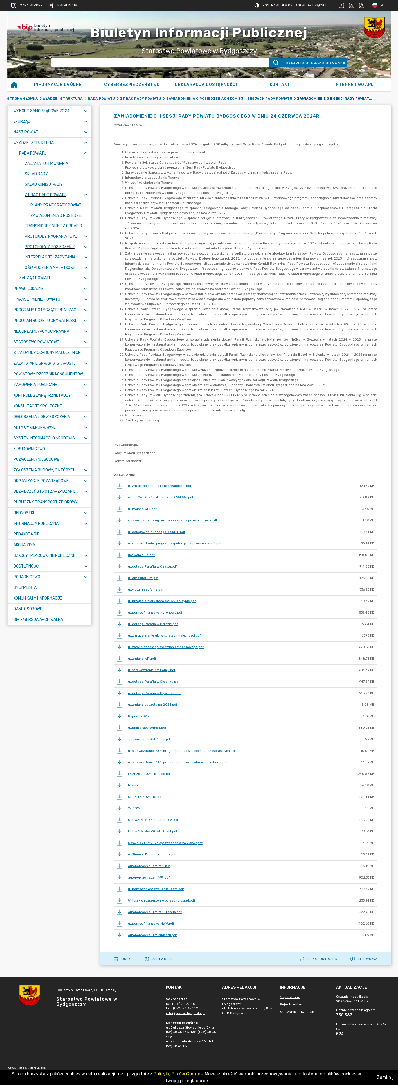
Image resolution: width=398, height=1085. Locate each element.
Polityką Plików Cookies (178, 1074)
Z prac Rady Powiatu (140, 99)
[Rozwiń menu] (86, 110)
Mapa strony (26, 5)
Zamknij (385, 1077)
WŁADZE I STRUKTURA (63, 99)
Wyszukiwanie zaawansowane (315, 63)
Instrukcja (62, 5)
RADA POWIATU (101, 99)
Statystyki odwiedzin (297, 1012)
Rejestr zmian (291, 1004)
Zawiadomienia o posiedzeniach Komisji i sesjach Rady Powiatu (229, 99)
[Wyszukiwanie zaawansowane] (160, 62)
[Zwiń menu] (86, 143)
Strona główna (22, 99)
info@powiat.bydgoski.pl (185, 1013)
